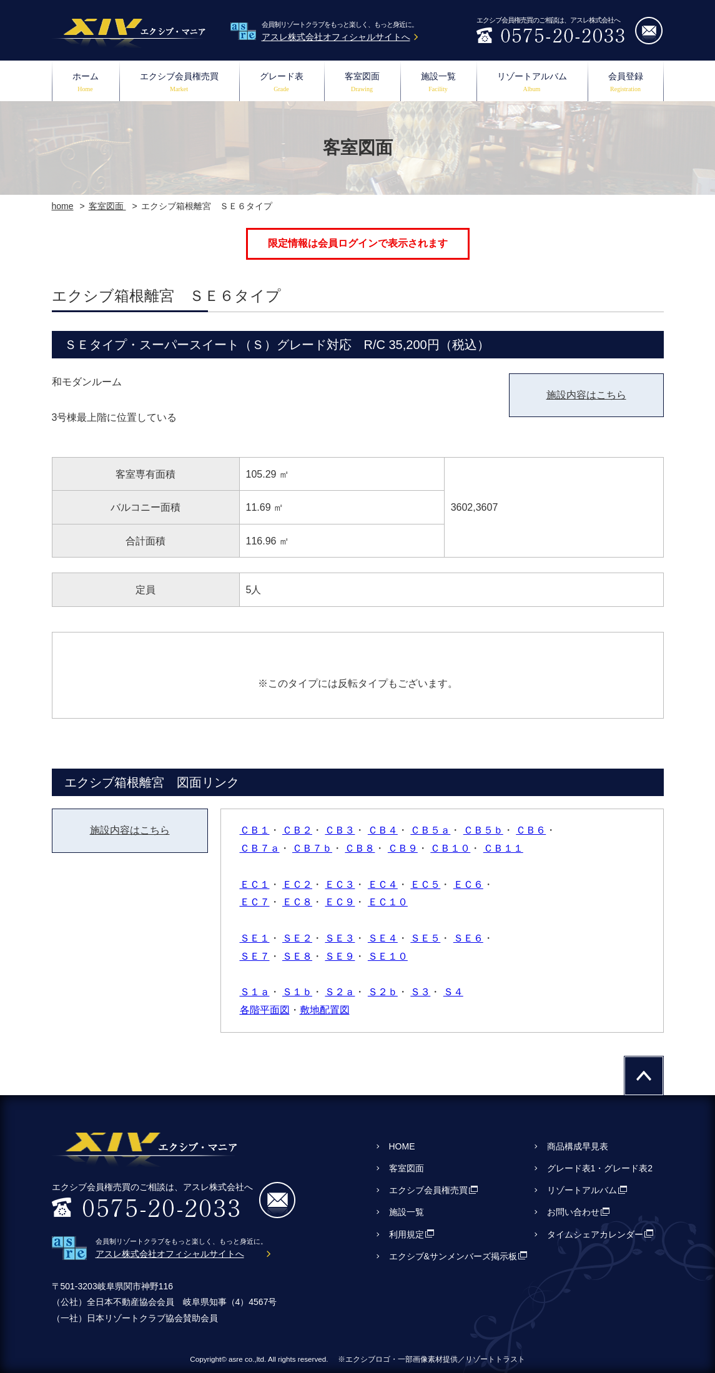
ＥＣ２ (297, 884)
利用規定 (406, 1234)
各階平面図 (265, 1010)
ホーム (85, 83)
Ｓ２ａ (340, 992)
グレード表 (281, 83)
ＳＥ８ (297, 956)
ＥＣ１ (255, 884)
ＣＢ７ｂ (312, 848)
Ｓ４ (453, 992)
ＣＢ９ (403, 848)
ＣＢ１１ (503, 848)
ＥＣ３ (340, 884)
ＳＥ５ (425, 938)
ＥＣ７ (255, 902)
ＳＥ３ (340, 938)
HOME (402, 1146)
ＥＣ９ (340, 902)
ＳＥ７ (255, 956)
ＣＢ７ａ (260, 848)
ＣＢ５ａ (430, 830)
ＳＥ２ (297, 938)
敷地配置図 (325, 1010)
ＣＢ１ (255, 830)
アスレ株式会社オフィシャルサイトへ (336, 37)
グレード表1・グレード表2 (600, 1168)
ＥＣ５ (425, 884)
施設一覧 (438, 83)
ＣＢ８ (360, 848)
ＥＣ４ (383, 884)
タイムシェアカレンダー (595, 1234)
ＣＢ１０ (450, 848)
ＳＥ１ (255, 938)
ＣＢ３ (340, 830)
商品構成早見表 (577, 1146)
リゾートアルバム (532, 83)
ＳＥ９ (340, 956)
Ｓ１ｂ (297, 992)
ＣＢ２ (297, 830)
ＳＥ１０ (388, 956)
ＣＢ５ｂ (483, 830)
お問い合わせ (573, 1212)
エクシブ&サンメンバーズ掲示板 (453, 1256)
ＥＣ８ (297, 902)
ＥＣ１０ (388, 902)
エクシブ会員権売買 (179, 83)
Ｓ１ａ (255, 992)
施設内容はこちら (586, 395)
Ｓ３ (420, 992)
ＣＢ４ (383, 830)
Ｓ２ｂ (383, 992)
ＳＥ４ (383, 938)
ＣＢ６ (531, 830)
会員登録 (626, 83)
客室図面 (362, 83)
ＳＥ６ (468, 938)
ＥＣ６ (468, 884)
